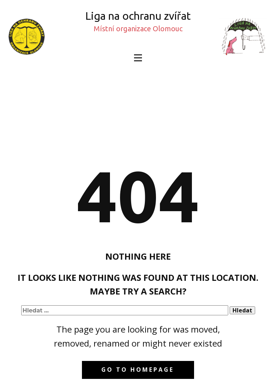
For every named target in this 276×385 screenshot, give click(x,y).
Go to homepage (137, 370)
